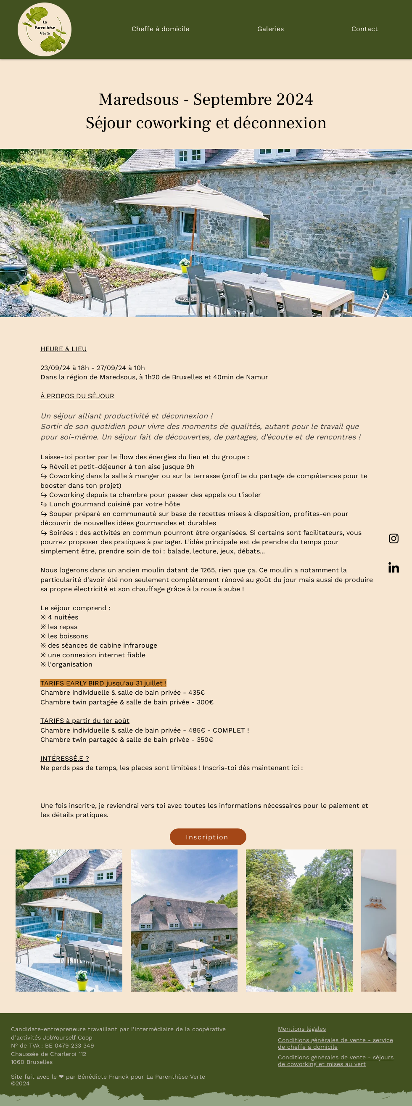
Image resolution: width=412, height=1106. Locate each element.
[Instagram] (393, 538)
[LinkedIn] (393, 568)
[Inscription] (208, 836)
